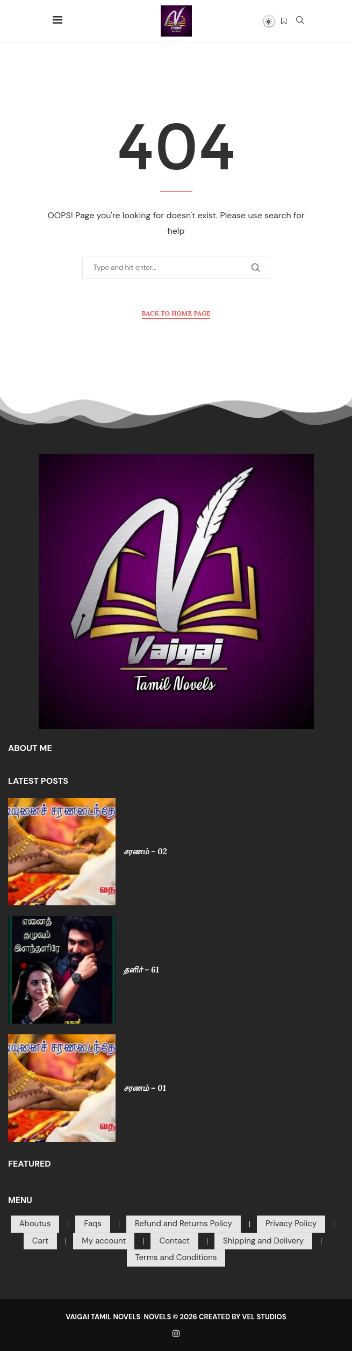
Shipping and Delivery (263, 1240)
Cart (40, 1240)
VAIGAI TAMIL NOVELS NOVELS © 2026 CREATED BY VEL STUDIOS (176, 1316)
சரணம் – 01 (145, 1088)
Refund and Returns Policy (183, 1223)
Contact (174, 1240)
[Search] (299, 21)
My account (104, 1240)
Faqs (93, 1223)
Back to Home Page (176, 313)
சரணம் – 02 (145, 851)
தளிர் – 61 (141, 969)
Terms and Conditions (176, 1257)
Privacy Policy (291, 1223)
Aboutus (35, 1223)
